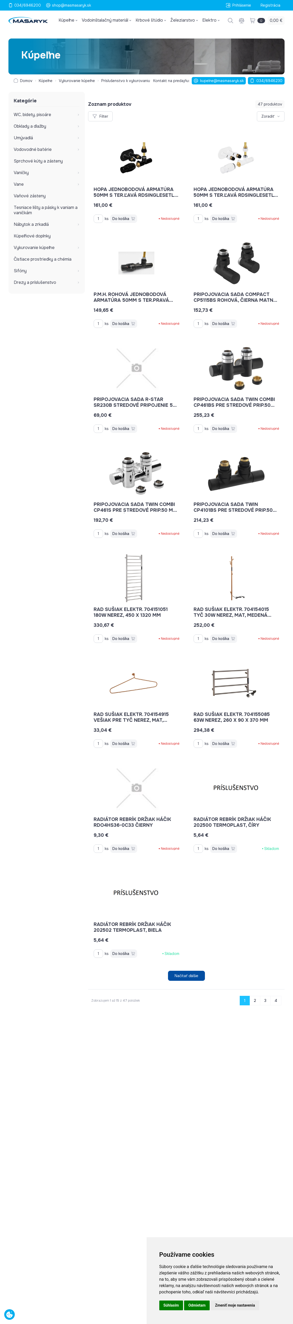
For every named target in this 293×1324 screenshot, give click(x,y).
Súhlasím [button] (171, 1305)
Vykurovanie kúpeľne (77, 80)
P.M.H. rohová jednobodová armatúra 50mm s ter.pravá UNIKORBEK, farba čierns (133, 300)
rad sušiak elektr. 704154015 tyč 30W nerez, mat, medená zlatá (232, 615)
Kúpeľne (45, 80)
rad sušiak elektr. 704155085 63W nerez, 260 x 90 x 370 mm (232, 717)
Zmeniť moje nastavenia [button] (235, 1305)
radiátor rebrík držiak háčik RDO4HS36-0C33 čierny (132, 822)
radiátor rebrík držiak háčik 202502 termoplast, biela (132, 927)
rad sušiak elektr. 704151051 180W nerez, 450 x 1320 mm (131, 612)
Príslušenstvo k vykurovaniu (125, 80)
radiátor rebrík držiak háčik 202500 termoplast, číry (232, 822)
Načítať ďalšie (186, 975)
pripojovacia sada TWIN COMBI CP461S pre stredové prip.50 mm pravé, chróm (135, 510)
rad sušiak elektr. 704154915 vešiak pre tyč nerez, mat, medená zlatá (131, 720)
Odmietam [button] (196, 1305)
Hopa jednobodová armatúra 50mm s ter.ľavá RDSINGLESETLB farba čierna (136, 195)
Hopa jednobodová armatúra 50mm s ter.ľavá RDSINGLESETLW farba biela (236, 195)
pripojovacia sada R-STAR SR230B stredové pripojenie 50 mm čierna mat (135, 405)
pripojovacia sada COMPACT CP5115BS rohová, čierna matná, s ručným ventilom (236, 300)
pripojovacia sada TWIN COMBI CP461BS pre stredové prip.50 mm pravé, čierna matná (234, 405)
